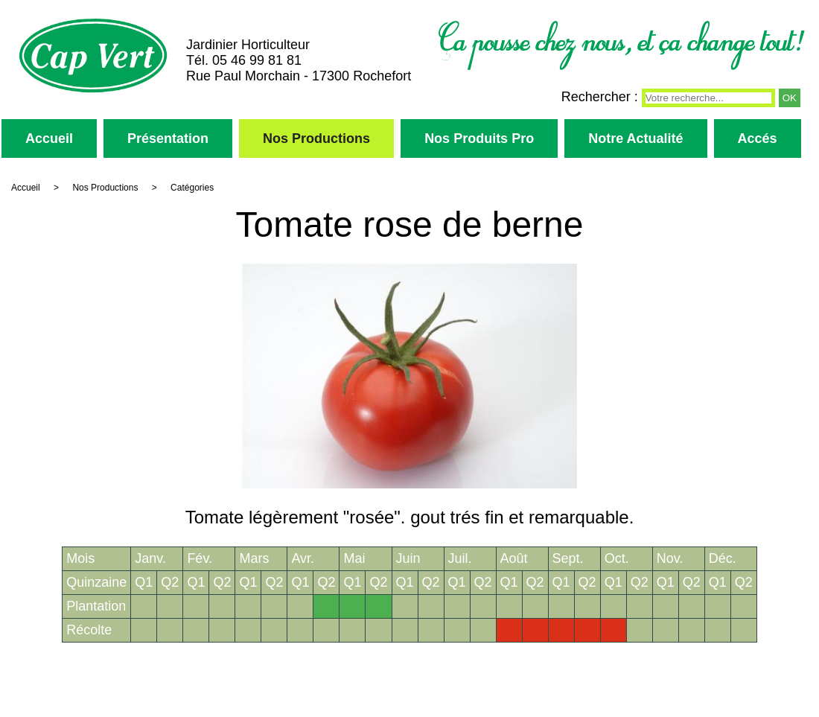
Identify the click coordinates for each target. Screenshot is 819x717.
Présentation (167, 138)
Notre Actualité (635, 138)
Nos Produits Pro (479, 138)
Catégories (192, 187)
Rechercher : (599, 96)
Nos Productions (316, 138)
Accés (757, 138)
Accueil (49, 138)
